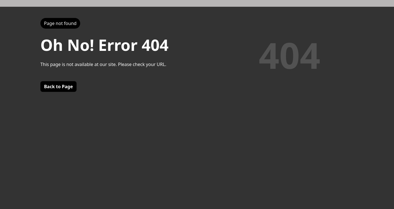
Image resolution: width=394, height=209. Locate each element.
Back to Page (58, 86)
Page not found (60, 23)
